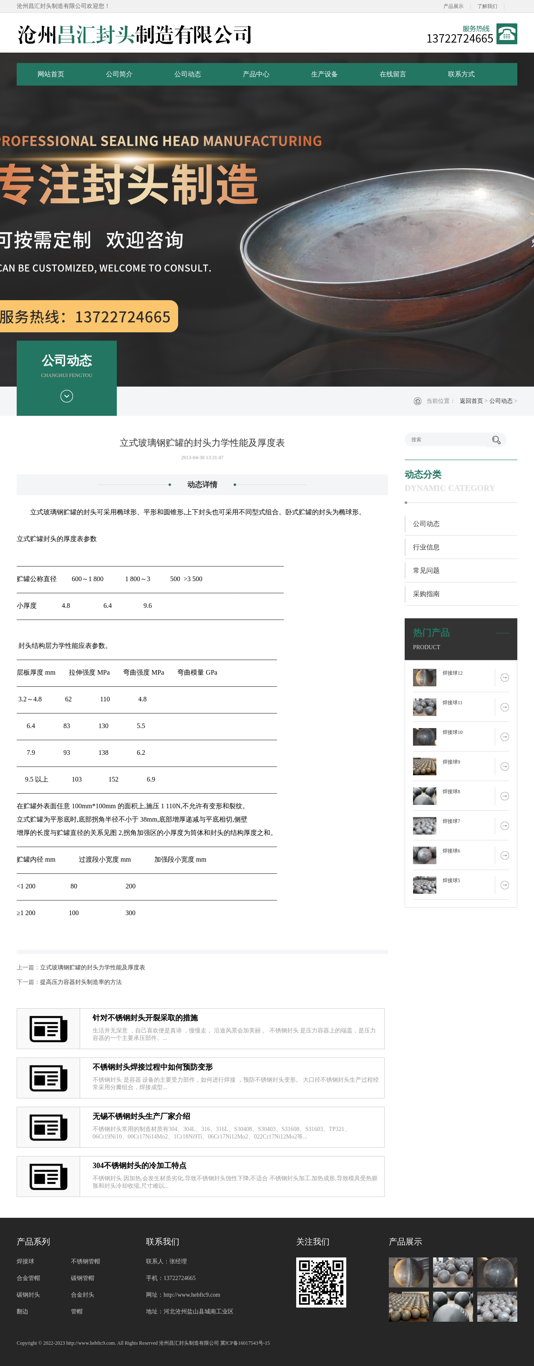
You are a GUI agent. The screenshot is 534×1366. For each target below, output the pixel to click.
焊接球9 (451, 762)
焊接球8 (451, 791)
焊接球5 (451, 880)
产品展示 (453, 6)
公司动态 (187, 74)
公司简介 (119, 74)
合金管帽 (28, 1278)
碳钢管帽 (82, 1278)
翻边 (22, 1311)
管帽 (77, 1311)
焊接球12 (453, 673)
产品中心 (256, 74)
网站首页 (51, 74)
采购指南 (426, 593)
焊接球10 (453, 732)
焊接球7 (451, 821)
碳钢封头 (28, 1295)
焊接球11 (453, 703)
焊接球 (25, 1261)
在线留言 (393, 74)
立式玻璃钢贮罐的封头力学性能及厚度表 (92, 967)
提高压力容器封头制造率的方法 (81, 982)
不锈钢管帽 (85, 1261)
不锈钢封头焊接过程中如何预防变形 (153, 1067)
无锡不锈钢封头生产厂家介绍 (141, 1116)
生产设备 (324, 74)
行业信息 (426, 547)
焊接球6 (451, 851)
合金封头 (82, 1295)
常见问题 (426, 570)
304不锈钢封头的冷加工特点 (139, 1165)
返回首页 (471, 401)
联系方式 (461, 74)
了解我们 (487, 6)
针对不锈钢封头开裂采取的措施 (145, 1018)
